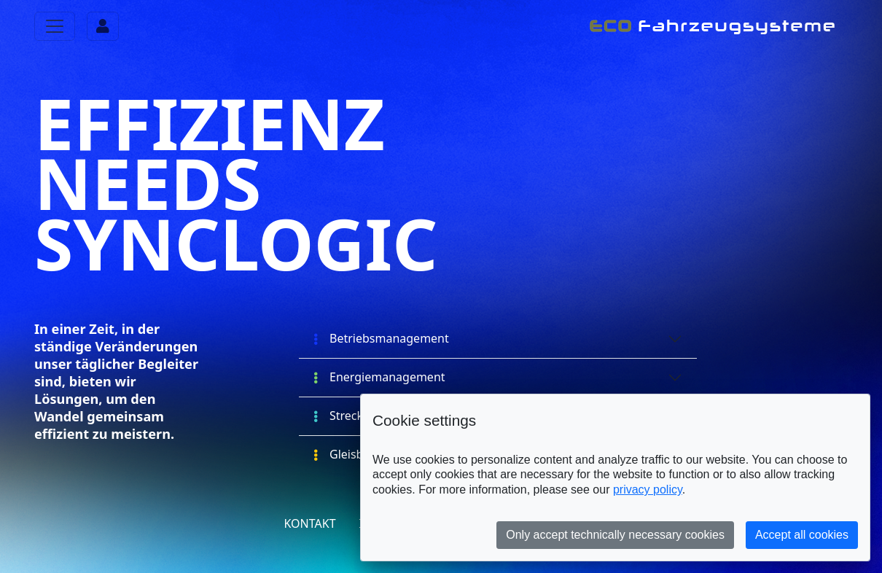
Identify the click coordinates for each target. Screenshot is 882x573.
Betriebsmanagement (381, 338)
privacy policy (647, 489)
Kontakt (309, 523)
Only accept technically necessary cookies (615, 535)
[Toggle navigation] (54, 26)
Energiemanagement (379, 377)
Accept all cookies (801, 535)
